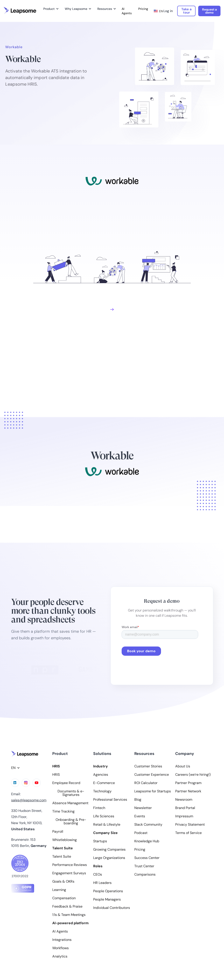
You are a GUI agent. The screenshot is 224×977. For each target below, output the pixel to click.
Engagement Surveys (69, 873)
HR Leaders (102, 883)
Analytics (59, 956)
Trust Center (144, 866)
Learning (59, 890)
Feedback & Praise (67, 906)
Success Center (146, 858)
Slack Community (148, 824)
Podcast (140, 833)
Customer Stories (148, 766)
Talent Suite (61, 856)
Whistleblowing (64, 840)
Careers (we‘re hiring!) (193, 774)
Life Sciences (103, 816)
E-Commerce (104, 783)
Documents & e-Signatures (71, 793)
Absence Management (70, 803)
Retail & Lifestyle (106, 824)
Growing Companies (109, 849)
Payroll (57, 831)
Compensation (64, 898)
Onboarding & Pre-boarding (71, 821)
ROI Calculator (146, 783)
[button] (50, 8)
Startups (100, 841)
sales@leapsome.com (28, 800)
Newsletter (143, 808)
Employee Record (66, 783)
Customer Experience (151, 774)
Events (139, 816)
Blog (137, 799)
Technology (102, 791)
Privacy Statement (190, 824)
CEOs (97, 874)
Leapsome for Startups (152, 791)
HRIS (56, 774)
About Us (182, 766)
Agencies (100, 774)
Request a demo (209, 10)
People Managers (107, 899)
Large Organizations (109, 858)
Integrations (62, 940)
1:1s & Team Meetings (69, 915)
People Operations (108, 891)
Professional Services (110, 799)
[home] (20, 10)
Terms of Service (188, 833)
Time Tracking (63, 811)
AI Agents (127, 11)
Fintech (99, 808)
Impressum (184, 816)
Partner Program (188, 783)
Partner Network (188, 791)
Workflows (60, 948)
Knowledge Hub (146, 841)
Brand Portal (185, 808)
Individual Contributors (111, 908)
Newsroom (183, 799)
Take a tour (186, 11)
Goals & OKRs (63, 881)
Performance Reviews (69, 865)
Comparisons (145, 874)
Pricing (143, 9)
